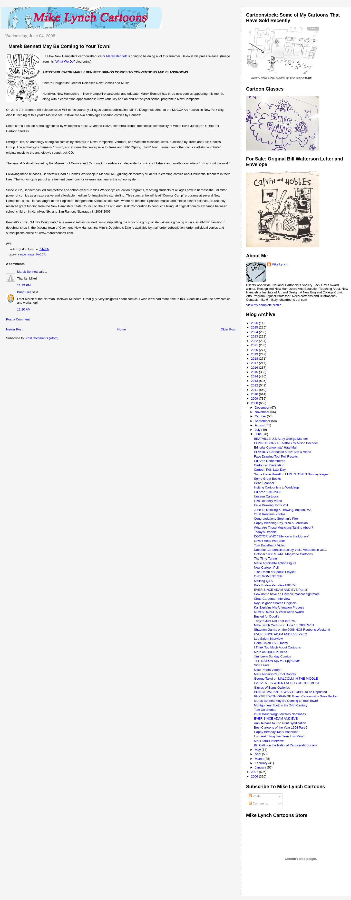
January (261, 767)
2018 (255, 358)
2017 (255, 363)
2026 (255, 323)
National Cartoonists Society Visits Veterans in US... (290, 550)
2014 (255, 376)
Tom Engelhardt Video (269, 545)
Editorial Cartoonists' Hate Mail (275, 447)
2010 (255, 394)
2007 (255, 772)
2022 (255, 341)
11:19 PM (24, 285)
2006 (255, 776)
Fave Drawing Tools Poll (271, 505)
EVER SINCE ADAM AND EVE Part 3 (280, 589)
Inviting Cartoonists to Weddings (276, 487)
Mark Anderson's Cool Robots (275, 674)
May (258, 749)
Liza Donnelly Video (268, 501)
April (258, 754)
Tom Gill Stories (265, 710)
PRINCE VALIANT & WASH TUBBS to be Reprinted (290, 692)
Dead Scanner (264, 483)
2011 (255, 390)
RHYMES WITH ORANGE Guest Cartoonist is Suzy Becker (296, 696)
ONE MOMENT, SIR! (268, 576)
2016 (255, 367)
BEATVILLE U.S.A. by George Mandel (281, 439)
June (259, 434)
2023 (255, 336)
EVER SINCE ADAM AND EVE (276, 718)
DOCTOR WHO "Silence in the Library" (281, 536)
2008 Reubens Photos (269, 514)
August (260, 425)
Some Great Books (267, 478)
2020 (255, 350)
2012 (255, 385)
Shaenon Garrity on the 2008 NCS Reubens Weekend (292, 629)
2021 (255, 345)
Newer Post (14, 329)
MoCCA (41, 254)
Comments (258, 803)
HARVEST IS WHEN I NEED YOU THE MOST (287, 683)
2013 (255, 381)
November (262, 412)
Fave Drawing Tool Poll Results (276, 456)
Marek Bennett (116, 56)
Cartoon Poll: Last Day (270, 469)
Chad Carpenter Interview (272, 598)
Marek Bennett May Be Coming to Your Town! (60, 46)
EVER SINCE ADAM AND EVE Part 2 (280, 634)
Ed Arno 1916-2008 (267, 492)
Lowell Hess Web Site (269, 541)
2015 (255, 372)
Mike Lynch (280, 264)
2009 (255, 398)
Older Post (228, 329)
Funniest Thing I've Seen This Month (279, 736)
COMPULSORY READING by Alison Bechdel (286, 443)
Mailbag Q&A (263, 581)
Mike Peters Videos (267, 670)
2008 (255, 403)
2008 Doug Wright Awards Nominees (280, 714)
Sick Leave (262, 665)
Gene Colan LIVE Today (271, 643)
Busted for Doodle (266, 616)
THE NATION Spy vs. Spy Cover (277, 661)
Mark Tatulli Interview (268, 741)
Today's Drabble (265, 532)
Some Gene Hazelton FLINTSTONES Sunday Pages (291, 474)
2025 (255, 327)
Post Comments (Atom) (42, 338)
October (261, 416)
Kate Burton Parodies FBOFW (275, 585)
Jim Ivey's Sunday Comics (272, 656)
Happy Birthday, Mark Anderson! (276, 732)
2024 (255, 332)
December (262, 407)
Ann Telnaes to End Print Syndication (280, 723)
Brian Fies (24, 292)
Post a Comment (18, 319)
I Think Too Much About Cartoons (277, 647)
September (263, 421)
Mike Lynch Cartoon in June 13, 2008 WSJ (284, 625)
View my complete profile (263, 305)
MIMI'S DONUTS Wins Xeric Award (279, 612)
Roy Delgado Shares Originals (275, 603)
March (259, 758)
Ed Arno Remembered (269, 461)
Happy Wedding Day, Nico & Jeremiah (281, 523)
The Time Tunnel (266, 558)
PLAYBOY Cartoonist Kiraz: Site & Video (282, 452)
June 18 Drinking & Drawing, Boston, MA (283, 510)
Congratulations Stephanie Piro (276, 518)
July (258, 429)
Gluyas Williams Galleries (272, 687)
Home (121, 329)
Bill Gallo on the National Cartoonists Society (285, 745)
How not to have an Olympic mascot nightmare (287, 594)
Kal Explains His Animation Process (279, 607)
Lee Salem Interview (268, 638)
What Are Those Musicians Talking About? (283, 527)
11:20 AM (23, 309)
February (261, 763)
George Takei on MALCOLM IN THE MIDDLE (286, 678)
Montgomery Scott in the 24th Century (280, 705)
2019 (255, 354)
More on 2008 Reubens (270, 652)
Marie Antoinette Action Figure (275, 563)
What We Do (64, 61)
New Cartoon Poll (266, 567)
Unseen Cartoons (266, 496)
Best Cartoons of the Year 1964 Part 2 (280, 727)
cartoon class (26, 254)
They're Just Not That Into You (275, 621)
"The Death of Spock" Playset (274, 572)
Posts (255, 796)
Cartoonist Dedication (269, 465)
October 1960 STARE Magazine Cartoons (283, 554)
